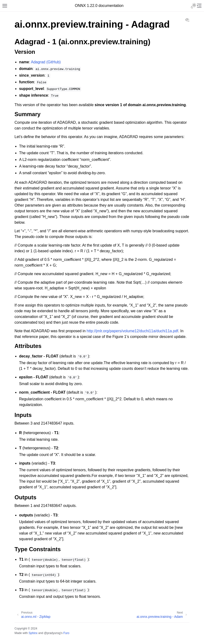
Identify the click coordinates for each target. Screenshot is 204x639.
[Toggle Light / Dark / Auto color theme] (193, 6)
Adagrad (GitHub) (46, 62)
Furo (66, 633)
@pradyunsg (52, 633)
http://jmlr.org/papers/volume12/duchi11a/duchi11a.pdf (132, 331)
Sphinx (33, 633)
